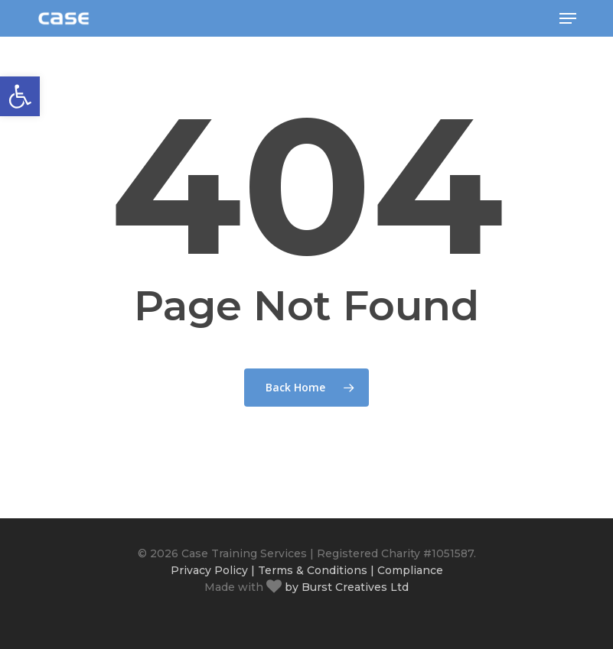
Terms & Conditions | (316, 570)
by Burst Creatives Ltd (345, 587)
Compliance (410, 570)
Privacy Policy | (213, 570)
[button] (567, 18)
